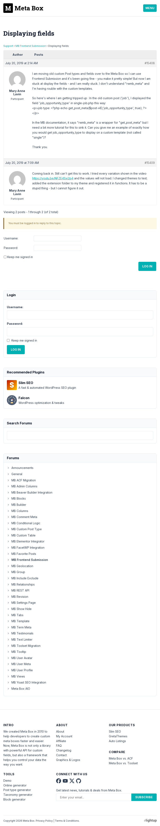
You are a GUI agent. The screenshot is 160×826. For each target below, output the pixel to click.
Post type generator (17, 790)
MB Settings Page (21, 602)
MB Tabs (15, 615)
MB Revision (17, 596)
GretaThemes (118, 736)
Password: (11, 248)
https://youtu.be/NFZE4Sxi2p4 (52, 178)
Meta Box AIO (18, 688)
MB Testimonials (20, 633)
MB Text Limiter (19, 639)
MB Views (16, 676)
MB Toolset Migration (24, 645)
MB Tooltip (16, 651)
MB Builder (16, 504)
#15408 (150, 63)
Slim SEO (115, 731)
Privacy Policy (44, 820)
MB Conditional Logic (23, 523)
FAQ (59, 745)
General (14, 474)
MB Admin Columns (22, 486)
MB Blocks (16, 498)
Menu (149, 8)
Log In (147, 266)
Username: (11, 238)
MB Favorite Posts (21, 553)
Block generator (14, 799)
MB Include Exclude (22, 578)
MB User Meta (19, 664)
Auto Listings (117, 741)
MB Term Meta (19, 627)
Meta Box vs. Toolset (123, 763)
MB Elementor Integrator (25, 541)
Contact (61, 755)
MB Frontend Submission (30, 45)
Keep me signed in (20, 257)
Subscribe (144, 797)
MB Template (18, 621)
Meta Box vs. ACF (121, 758)
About (60, 731)
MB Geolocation (20, 566)
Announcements (20, 468)
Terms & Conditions (67, 820)
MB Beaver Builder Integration (29, 492)
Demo (7, 780)
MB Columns (17, 511)
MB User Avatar (19, 658)
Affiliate (61, 741)
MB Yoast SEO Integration (26, 682)
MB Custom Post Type (24, 529)
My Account (64, 736)
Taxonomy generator (17, 794)
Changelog (63, 750)
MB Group (16, 572)
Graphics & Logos (68, 760)
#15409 (150, 162)
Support (8, 45)
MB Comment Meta (22, 517)
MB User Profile (20, 670)
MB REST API (18, 590)
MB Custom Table (21, 535)
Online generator (15, 785)
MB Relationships (21, 584)
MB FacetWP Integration (25, 547)
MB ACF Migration (21, 480)
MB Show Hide (19, 609)
